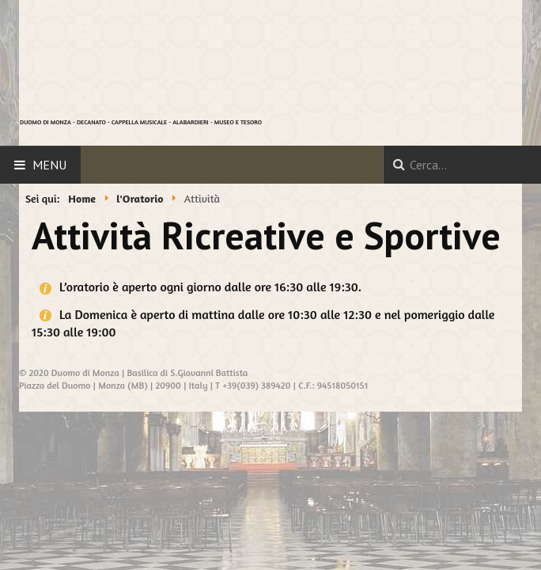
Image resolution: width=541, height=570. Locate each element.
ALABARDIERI (190, 122)
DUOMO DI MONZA (45, 122)
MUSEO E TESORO (238, 122)
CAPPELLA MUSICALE (139, 122)
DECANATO (91, 122)
